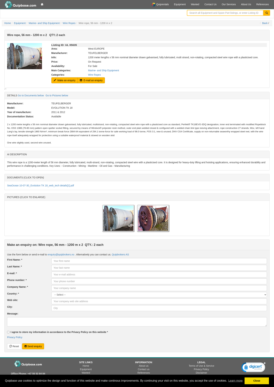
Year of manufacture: (19, 112)
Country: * (13, 293)
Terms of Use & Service (201, 365)
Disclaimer (201, 372)
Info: (54, 57)
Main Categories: (61, 70)
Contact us (143, 369)
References (262, 4)
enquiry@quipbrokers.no (61, 254)
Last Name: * (14, 266)
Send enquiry (33, 346)
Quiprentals (160, 4)
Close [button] (256, 380)
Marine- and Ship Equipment (44, 23)
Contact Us (210, 4)
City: (10, 306)
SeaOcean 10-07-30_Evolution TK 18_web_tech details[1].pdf (40, 185)
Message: (12, 313)
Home (7, 23)
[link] (253, 368)
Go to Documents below (31, 95)
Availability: (58, 66)
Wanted (195, 4)
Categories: (58, 74)
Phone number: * (17, 280)
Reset (14, 346)
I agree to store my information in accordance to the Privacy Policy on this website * (57, 332)
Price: (54, 61)
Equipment (180, 4)
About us (143, 365)
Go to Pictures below (57, 95)
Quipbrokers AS (120, 254)
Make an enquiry (64, 80)
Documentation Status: (20, 116)
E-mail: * (12, 273)
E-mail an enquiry (91, 80)
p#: (5, 89)
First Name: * (14, 259)
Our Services (229, 4)
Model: (11, 107)
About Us (246, 4)
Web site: (12, 300)
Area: (54, 48)
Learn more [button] (235, 380)
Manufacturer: (59, 53)
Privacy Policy (14, 337)
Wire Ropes (69, 23)
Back (265, 23)
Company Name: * (17, 286)
